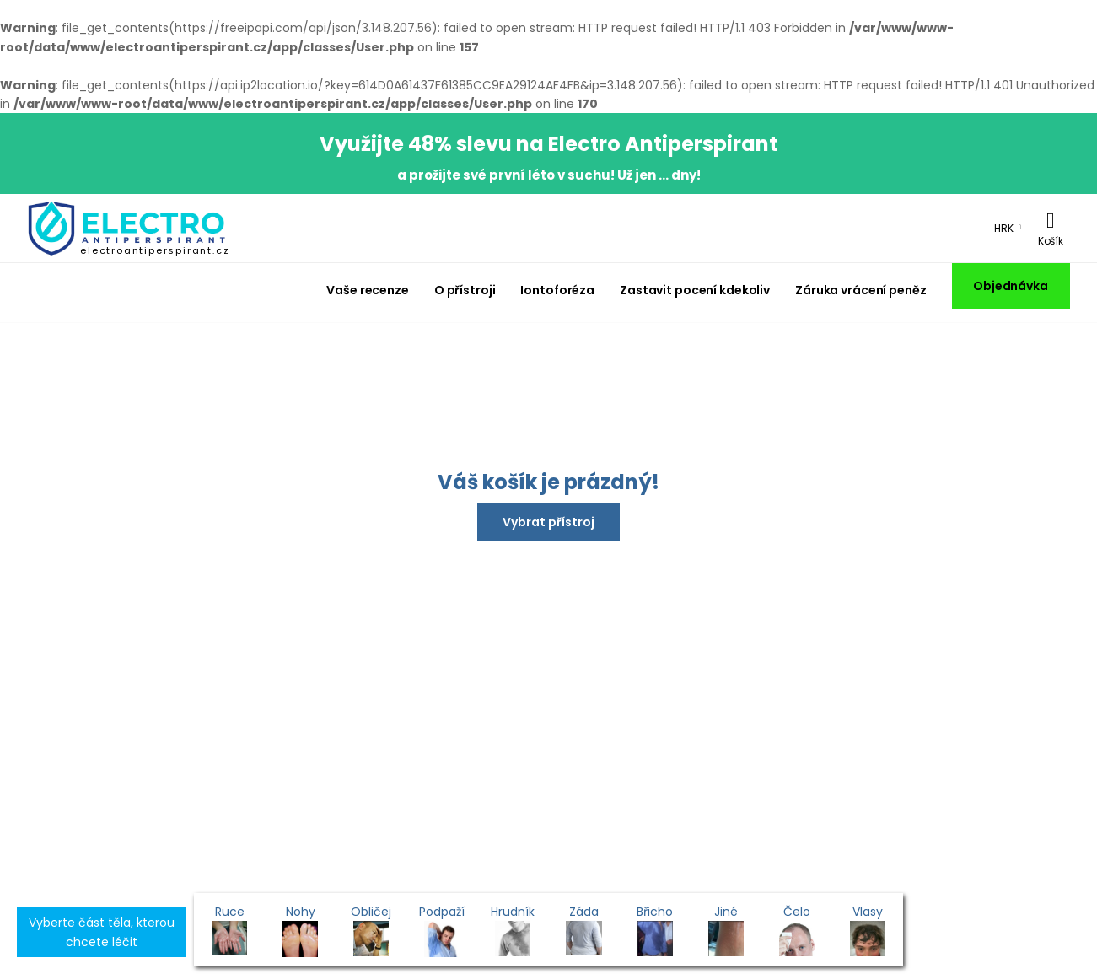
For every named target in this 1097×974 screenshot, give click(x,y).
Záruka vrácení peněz (860, 290)
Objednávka (1010, 285)
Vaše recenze (367, 290)
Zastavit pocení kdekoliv (695, 290)
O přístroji (465, 290)
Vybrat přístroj (548, 522)
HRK (1004, 228)
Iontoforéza (557, 290)
